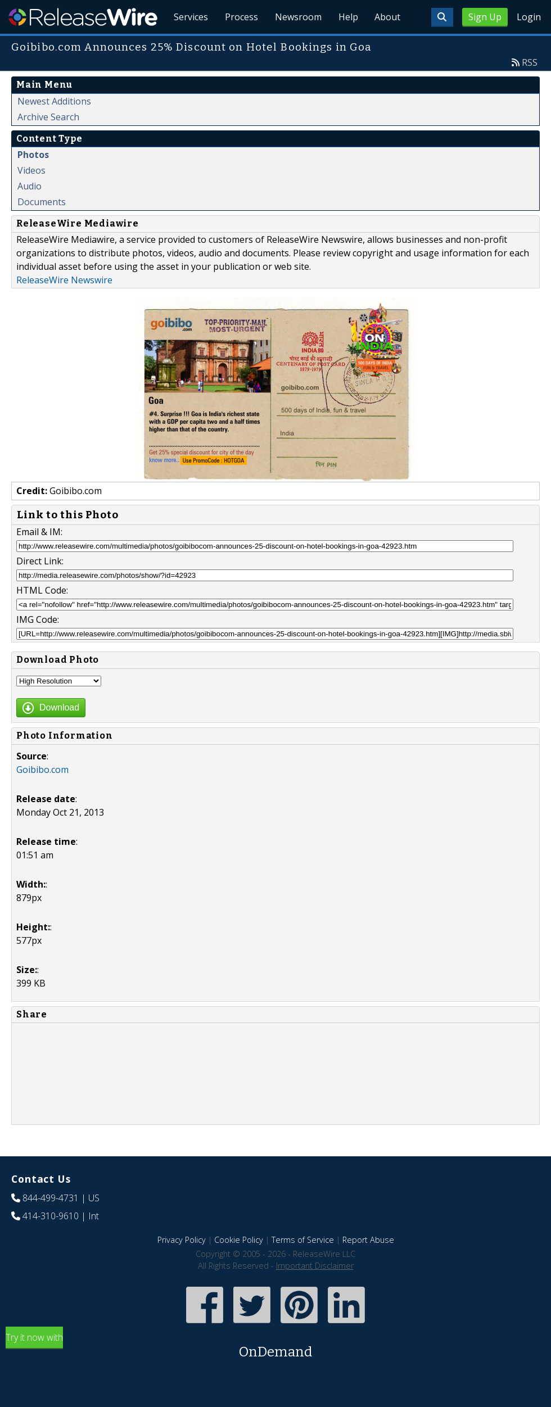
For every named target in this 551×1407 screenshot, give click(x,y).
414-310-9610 (50, 1242)
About (387, 45)
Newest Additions (54, 127)
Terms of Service (303, 1265)
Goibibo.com (42, 795)
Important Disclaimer (315, 1291)
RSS (530, 88)
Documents (41, 227)
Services (186, 45)
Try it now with (275, 1372)
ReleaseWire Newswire (64, 306)
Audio (29, 212)
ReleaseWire (83, 17)
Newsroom (295, 45)
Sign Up (485, 17)
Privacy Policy (181, 1265)
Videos (31, 196)
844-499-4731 (50, 1224)
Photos (33, 180)
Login (529, 17)
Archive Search (48, 143)
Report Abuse (368, 1265)
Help (346, 45)
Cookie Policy (238, 1265)
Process (237, 45)
